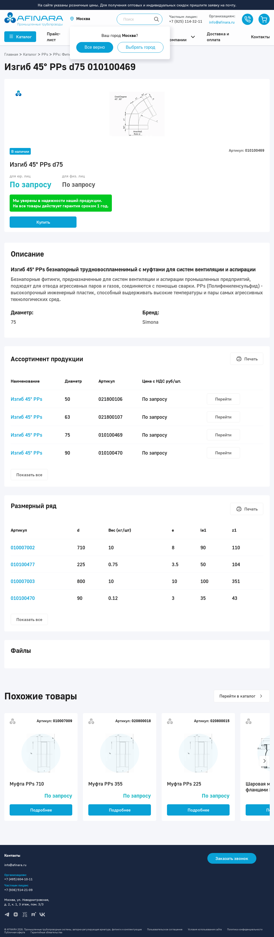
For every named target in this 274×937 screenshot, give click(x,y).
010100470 (23, 598)
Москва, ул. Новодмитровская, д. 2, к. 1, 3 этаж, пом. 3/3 (26, 902)
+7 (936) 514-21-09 (18, 890)
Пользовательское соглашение (164, 929)
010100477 (23, 564)
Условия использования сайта (205, 929)
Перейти (223, 399)
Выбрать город (140, 47)
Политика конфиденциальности (244, 929)
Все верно (95, 47)
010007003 (23, 581)
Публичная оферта (14, 932)
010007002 (23, 547)
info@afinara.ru (222, 22)
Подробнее (41, 810)
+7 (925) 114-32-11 (185, 21)
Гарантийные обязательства (46, 932)
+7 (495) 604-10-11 (18, 879)
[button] (80, 18)
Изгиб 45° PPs (26, 399)
